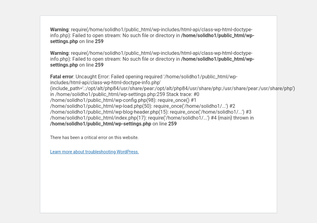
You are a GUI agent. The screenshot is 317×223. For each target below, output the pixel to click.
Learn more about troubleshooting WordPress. (94, 151)
